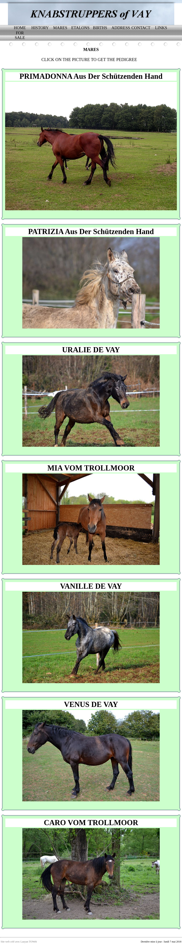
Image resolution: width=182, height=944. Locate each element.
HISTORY (40, 27)
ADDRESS (120, 27)
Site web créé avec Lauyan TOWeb (19, 941)
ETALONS (80, 27)
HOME (20, 27)
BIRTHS (100, 27)
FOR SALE (20, 35)
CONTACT (140, 27)
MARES (60, 27)
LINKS (161, 27)
